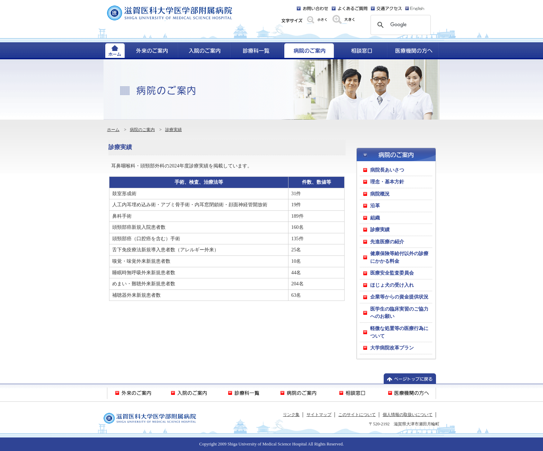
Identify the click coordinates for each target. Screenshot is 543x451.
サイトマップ (318, 414)
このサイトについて (357, 414)
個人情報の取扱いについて (408, 414)
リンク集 (291, 414)
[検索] (399, 25)
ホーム (113, 129)
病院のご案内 (142, 129)
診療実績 (173, 129)
